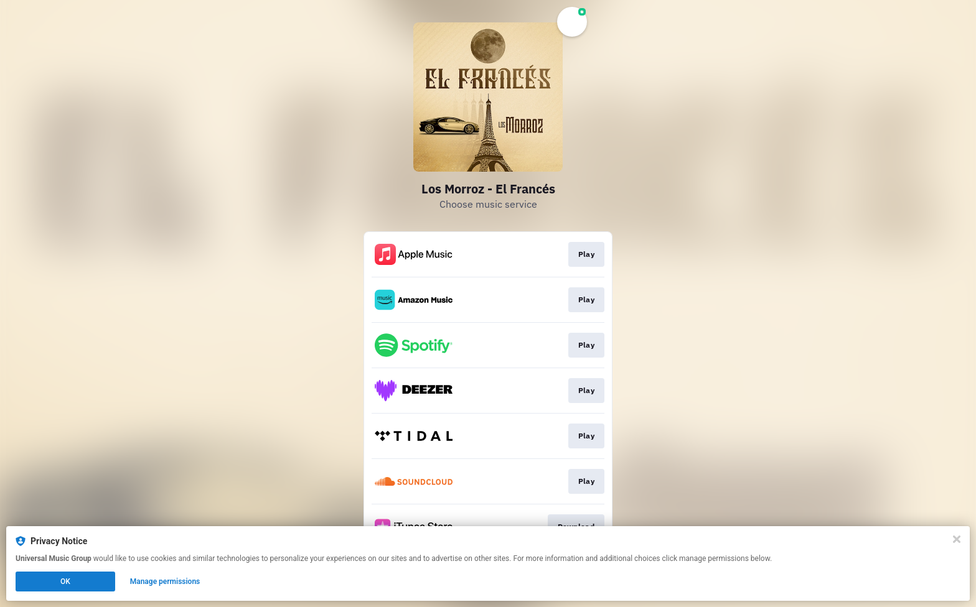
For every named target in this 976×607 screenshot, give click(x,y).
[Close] (957, 539)
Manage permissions (165, 581)
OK (65, 581)
